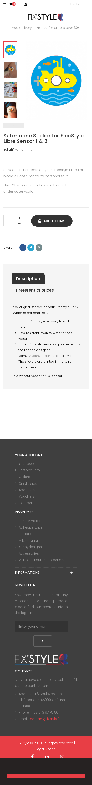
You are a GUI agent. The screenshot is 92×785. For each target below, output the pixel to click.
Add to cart (52, 221)
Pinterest (39, 247)
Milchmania (28, 540)
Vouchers (26, 496)
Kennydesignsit (31, 547)
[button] (8, 768)
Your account (30, 463)
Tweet (30, 247)
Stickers (25, 534)
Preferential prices (35, 290)
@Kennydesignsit (41, 356)
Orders (24, 476)
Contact (25, 503)
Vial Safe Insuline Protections (42, 560)
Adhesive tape (30, 527)
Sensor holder (30, 520)
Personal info (29, 470)
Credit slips (28, 483)
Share (22, 247)
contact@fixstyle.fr (45, 719)
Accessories (29, 553)
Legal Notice (46, 749)
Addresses (27, 490)
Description (28, 278)
